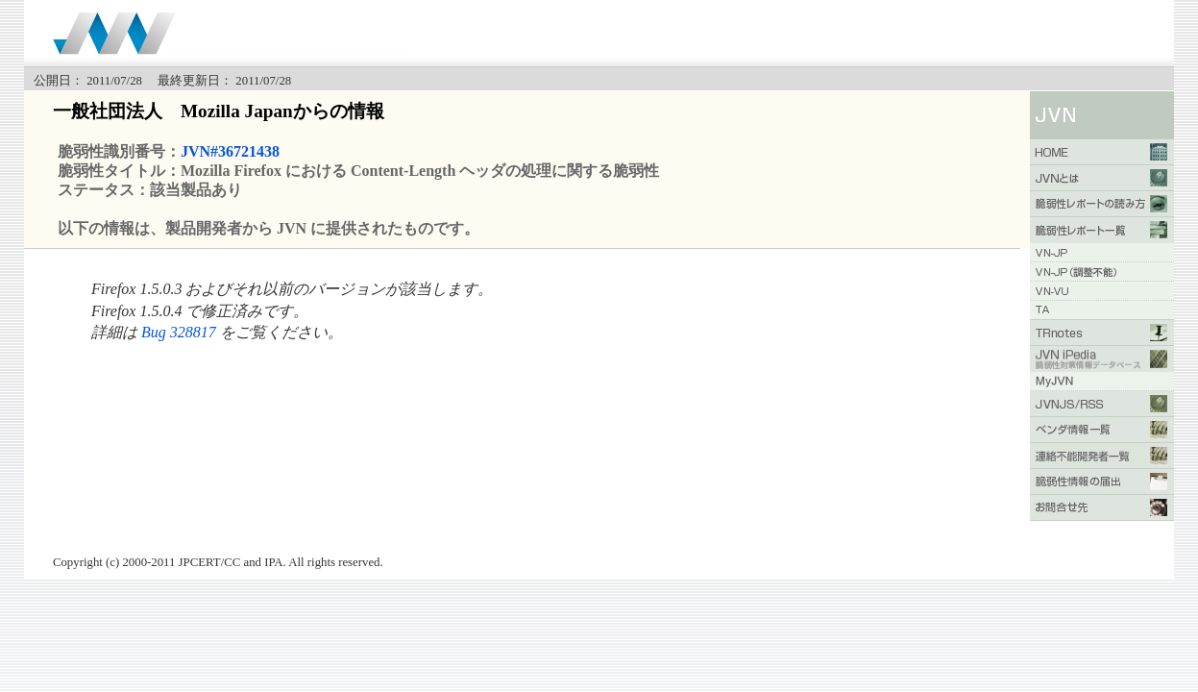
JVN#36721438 (230, 151)
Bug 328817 (178, 332)
